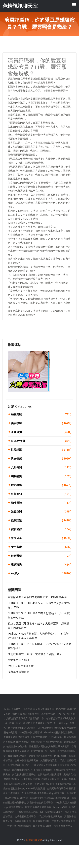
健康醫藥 (41, 556)
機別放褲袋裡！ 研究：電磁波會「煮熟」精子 (35, 654)
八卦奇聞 (41, 467)
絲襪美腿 (41, 414)
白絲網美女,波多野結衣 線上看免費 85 (50, 797)
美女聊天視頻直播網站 (24, 774)
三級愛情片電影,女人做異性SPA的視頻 (49, 746)
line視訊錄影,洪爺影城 (31, 732)
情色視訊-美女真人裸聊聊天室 (39, 709)
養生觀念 (41, 547)
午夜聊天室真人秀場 (27, 811)
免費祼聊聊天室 (48, 760)
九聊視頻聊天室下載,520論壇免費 (22, 718)
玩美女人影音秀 (12, 709)
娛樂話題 (41, 520)
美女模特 (41, 423)
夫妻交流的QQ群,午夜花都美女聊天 (53, 783)
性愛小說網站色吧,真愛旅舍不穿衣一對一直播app (42, 723)
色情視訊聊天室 (33, 840)
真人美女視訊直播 (42, 825)
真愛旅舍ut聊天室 (17, 755)
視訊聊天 (41, 564)
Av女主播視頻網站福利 (19, 825)
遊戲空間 (41, 511)
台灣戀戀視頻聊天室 (18, 765)
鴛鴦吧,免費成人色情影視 (38, 807)
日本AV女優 (41, 441)
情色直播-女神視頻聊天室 (26, 713)
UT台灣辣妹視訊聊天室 (50, 816)
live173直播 (60, 755)
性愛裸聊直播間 (41, 821)
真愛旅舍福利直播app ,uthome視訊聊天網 (39, 786)
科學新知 (41, 494)
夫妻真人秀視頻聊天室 (63, 821)
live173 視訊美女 (66, 713)
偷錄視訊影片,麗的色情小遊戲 (46, 741)
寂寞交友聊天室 (39, 751)
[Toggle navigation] (74, 4)
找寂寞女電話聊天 (18, 671)
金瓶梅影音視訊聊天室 (27, 760)
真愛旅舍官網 (48, 713)
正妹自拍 (41, 432)
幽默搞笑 (41, 476)
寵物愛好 (41, 529)
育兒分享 (41, 538)
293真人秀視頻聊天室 (21, 666)
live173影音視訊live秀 (51, 811)
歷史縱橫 (41, 485)
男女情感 (41, 458)
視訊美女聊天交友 (63, 825)
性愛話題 (41, 450)
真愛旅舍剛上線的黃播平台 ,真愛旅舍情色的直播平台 (39, 800)
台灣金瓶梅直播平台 (25, 816)
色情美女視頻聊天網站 (50, 774)
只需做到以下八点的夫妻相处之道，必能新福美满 (37, 597)
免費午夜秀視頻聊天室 (41, 755)
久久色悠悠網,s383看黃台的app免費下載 (43, 793)
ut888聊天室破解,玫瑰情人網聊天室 (41, 779)
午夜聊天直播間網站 (42, 769)
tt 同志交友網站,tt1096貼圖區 (46, 737)
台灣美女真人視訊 (18, 660)
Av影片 (41, 573)
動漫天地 (41, 503)
